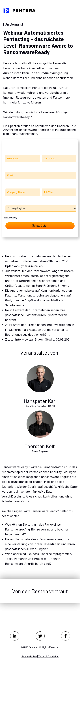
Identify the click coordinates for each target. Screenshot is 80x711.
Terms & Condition (48, 656)
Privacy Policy (10, 217)
